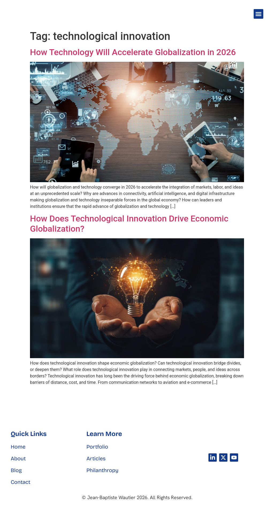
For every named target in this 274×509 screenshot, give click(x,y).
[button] (258, 14)
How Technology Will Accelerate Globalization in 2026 (133, 52)
